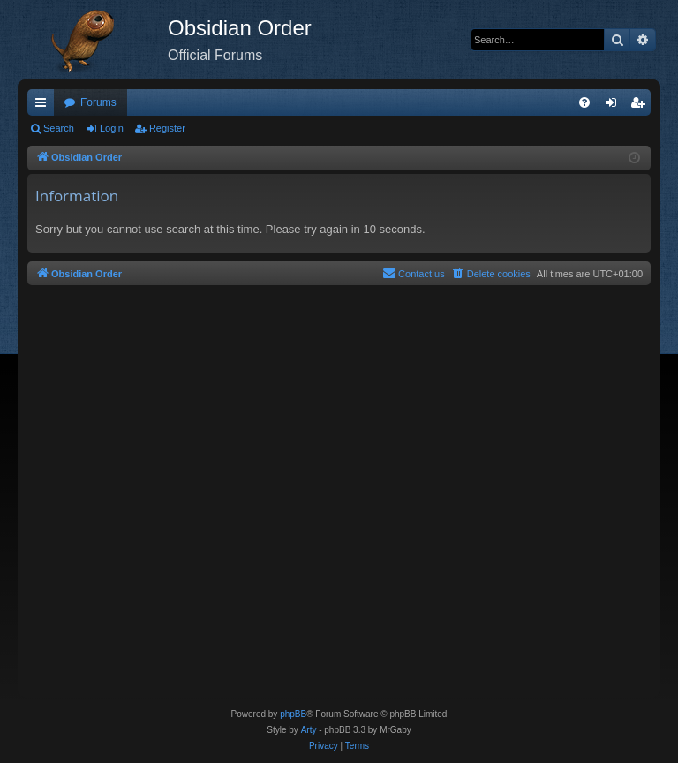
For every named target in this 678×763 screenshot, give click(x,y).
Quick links (44, 106)
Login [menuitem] (615, 106)
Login (112, 128)
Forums (98, 102)
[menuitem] (584, 102)
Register (167, 128)
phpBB (293, 714)
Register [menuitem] (641, 106)
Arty (309, 730)
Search (58, 128)
